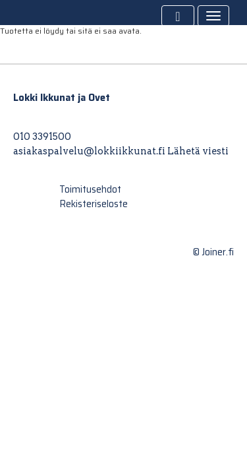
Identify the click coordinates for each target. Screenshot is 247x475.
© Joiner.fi (213, 252)
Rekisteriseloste (93, 204)
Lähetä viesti (198, 151)
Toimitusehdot (90, 189)
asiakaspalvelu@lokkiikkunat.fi (89, 151)
